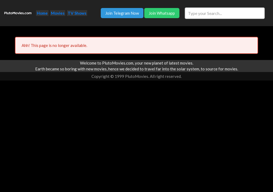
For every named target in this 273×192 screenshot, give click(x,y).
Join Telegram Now (122, 13)
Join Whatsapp (162, 13)
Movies (58, 13)
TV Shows (77, 13)
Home (42, 13)
